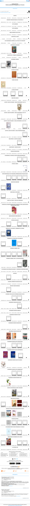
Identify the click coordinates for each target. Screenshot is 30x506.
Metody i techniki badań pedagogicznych (4, 453)
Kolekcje (9, 12)
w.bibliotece (18, 468)
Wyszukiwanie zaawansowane (4, 12)
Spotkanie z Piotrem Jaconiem (5, 489)
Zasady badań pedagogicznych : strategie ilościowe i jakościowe (6, 455)
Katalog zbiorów (15, 8)
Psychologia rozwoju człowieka (13, 455)
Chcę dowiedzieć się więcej (11, 505)
